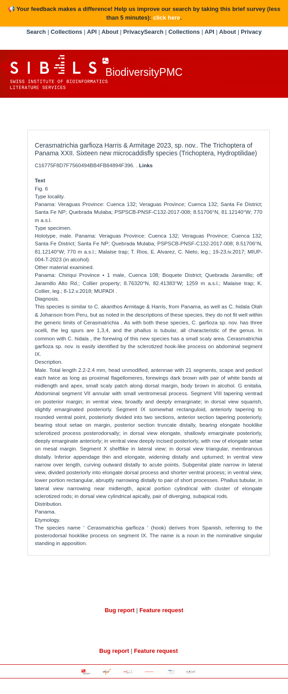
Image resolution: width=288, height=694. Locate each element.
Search (36, 31)
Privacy (133, 31)
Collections (66, 31)
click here (166, 17)
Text (40, 180)
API (91, 31)
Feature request (161, 610)
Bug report (119, 610)
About (109, 31)
